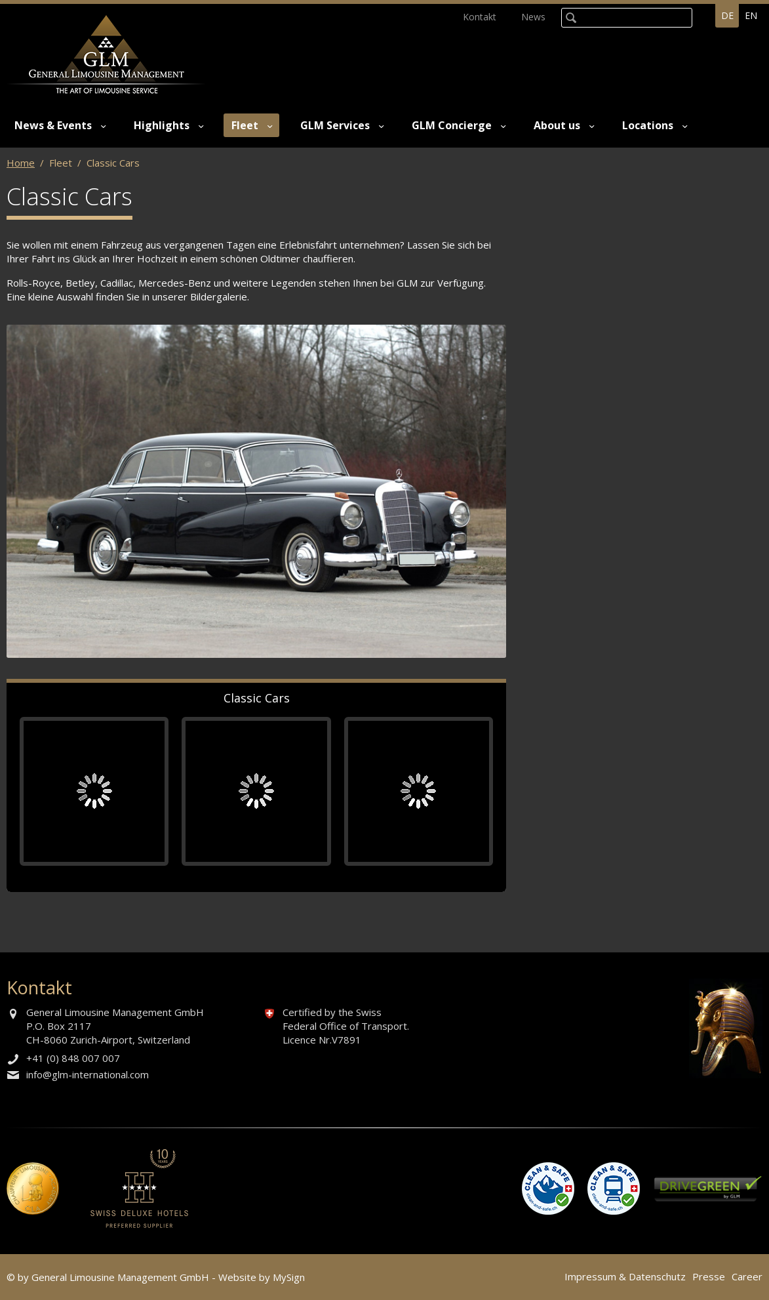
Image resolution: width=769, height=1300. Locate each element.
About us (557, 125)
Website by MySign (261, 1277)
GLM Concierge (452, 125)
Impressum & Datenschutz (625, 1276)
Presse (708, 1276)
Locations (647, 125)
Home (21, 162)
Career (747, 1276)
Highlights (161, 125)
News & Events (53, 125)
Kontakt (479, 16)
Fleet (244, 125)
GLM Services (335, 125)
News (533, 16)
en (751, 15)
